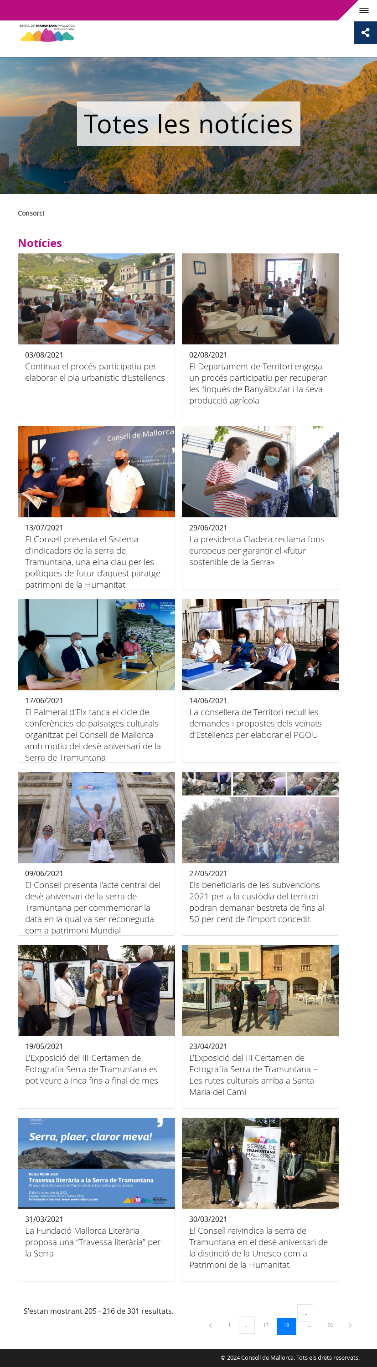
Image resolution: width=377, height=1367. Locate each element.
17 (269, 1324)
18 (289, 1324)
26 (333, 1324)
